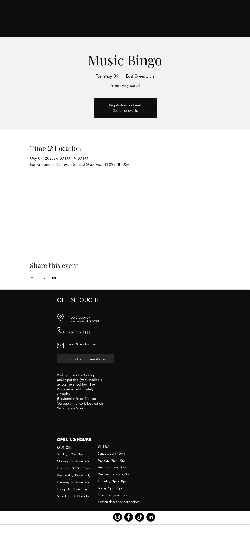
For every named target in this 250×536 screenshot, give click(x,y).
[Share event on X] (43, 277)
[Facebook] (128, 517)
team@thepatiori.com (83, 344)
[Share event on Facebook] (32, 277)
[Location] (60, 317)
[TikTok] (139, 517)
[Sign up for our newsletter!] (85, 358)
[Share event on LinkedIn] (54, 277)
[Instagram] (117, 517)
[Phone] (60, 330)
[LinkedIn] (150, 517)
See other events (125, 110)
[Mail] (60, 345)
